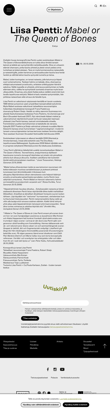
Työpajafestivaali (90, 352)
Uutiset (33, 342)
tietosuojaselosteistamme (61, 327)
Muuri (85, 348)
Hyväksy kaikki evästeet (76, 405)
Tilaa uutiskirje (30, 318)
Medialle (33, 348)
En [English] (104, 6)
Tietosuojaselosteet (39, 378)
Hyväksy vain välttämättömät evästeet (41, 405)
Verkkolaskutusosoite (70, 378)
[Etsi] (96, 6)
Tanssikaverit (89, 345)
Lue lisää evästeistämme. (71, 399)
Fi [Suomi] (101, 6)
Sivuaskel (87, 342)
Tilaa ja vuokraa (10, 348)
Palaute (54, 378)
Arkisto (60, 342)
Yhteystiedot (9, 342)
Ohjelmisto (55, 10)
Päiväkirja (34, 345)
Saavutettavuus (10, 345)
